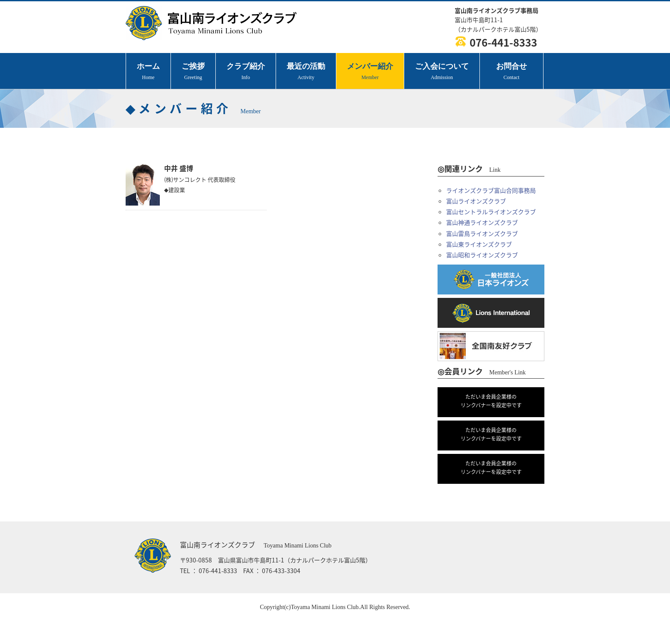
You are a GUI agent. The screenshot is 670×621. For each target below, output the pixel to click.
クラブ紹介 (245, 72)
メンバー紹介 (370, 72)
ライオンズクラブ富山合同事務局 (491, 190)
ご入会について (442, 72)
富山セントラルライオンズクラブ (491, 211)
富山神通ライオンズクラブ (482, 222)
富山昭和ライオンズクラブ (482, 254)
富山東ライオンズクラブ (479, 244)
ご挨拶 (193, 72)
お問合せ (511, 72)
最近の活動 (306, 72)
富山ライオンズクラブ (476, 201)
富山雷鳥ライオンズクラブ (482, 233)
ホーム (148, 72)
